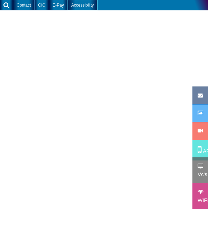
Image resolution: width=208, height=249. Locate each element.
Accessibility (82, 5)
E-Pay (58, 5)
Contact (24, 5)
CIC (41, 5)
